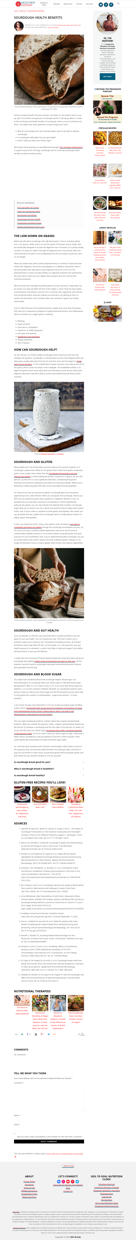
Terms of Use (29, 1188)
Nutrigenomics (106, 1193)
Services (89, 4)
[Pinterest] (111, 5)
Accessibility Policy (29, 1194)
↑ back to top (68, 1166)
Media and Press (29, 1197)
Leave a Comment (53, 27)
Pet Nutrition (106, 1200)
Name (17, 1115)
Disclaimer (29, 1184)
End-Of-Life (106, 1197)
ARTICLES (23, 11)
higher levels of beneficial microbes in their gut (55, 661)
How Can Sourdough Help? (28, 211)
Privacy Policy (29, 1181)
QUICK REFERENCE (27, 203)
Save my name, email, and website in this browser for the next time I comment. (49, 1136)
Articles (79, 4)
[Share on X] (36, 1034)
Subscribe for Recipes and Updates (68, 1185)
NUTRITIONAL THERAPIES (35, 11)
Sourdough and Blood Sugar (29, 223)
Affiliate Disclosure (29, 1191)
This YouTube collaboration (71, 147)
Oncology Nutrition (106, 1184)
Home (16, 11)
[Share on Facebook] (28, 1034)
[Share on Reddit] (54, 1034)
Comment (19, 1083)
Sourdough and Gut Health (28, 219)
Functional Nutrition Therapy (106, 1187)
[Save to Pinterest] (42, 1034)
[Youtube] (101, 5)
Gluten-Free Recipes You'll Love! (30, 227)
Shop (68, 1188)
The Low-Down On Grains (28, 207)
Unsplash (60, 454)
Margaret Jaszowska (48, 454)
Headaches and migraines (29, 336)
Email (17, 1124)
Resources (68, 4)
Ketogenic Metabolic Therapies (106, 1190)
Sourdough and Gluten (27, 215)
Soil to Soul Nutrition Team (106, 1203)
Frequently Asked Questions (107, 1206)
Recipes (57, 4)
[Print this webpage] (16, 1034)
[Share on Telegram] (48, 1034)
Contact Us (68, 1191)
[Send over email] (22, 1034)
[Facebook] (106, 5)
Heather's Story (44, 4)
